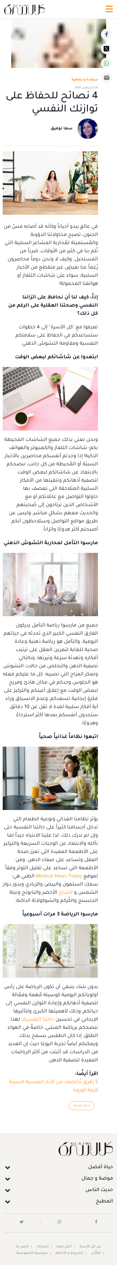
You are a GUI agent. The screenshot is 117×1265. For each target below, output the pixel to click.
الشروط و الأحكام (69, 1253)
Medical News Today (59, 876)
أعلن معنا (64, 1247)
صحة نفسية (81, 1105)
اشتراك (42, 1247)
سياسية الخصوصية (32, 1253)
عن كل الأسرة (90, 1247)
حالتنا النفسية (38, 1020)
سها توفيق (62, 129)
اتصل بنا (22, 1247)
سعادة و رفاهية (85, 80)
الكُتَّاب (96, 1253)
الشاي (65, 893)
